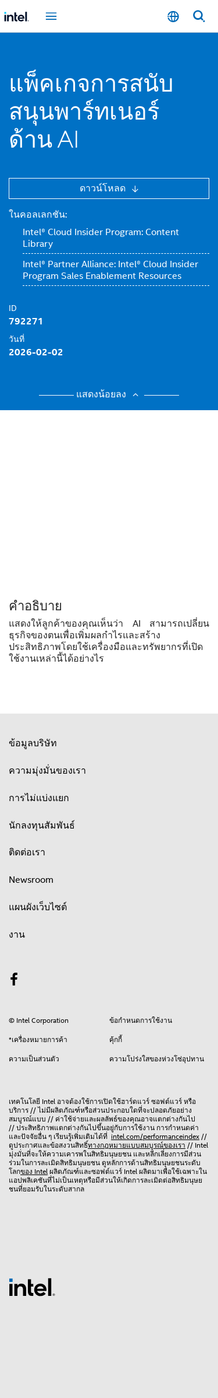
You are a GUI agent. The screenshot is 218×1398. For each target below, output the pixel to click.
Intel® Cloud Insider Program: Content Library (101, 238)
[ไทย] (173, 17)
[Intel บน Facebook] (14, 981)
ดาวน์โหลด (104, 188)
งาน (17, 935)
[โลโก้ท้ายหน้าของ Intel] (32, 1286)
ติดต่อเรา (27, 852)
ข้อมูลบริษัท (33, 743)
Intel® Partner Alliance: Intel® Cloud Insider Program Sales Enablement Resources (110, 270)
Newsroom (31, 880)
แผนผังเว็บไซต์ (38, 907)
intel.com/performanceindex (155, 1136)
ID (13, 308)
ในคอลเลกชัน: (38, 215)
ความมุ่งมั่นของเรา (47, 771)
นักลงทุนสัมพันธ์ (42, 825)
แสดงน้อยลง (108, 394)
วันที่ (16, 339)
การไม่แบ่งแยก (39, 798)
